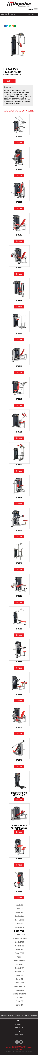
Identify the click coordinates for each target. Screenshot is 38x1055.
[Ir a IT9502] (19, 124)
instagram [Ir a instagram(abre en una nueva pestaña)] (3, 10)
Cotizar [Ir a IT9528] (19, 734)
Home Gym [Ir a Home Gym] (19, 990)
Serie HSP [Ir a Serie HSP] (19, 972)
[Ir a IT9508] (19, 288)
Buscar (29, 14)
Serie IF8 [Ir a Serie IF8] (19, 1005)
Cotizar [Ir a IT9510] (19, 372)
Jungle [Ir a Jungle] (19, 957)
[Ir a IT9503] (19, 157)
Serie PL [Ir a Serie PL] (19, 950)
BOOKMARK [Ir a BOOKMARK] (19, 1035)
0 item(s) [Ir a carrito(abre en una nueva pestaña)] (12, 14)
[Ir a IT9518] (19, 485)
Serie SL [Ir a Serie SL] (19, 975)
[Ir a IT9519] (19, 518)
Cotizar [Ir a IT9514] (19, 438)
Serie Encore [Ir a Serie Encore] (19, 961)
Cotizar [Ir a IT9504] (19, 208)
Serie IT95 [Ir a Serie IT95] (19, 942)
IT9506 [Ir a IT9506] (19, 268)
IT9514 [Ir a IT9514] (19, 432)
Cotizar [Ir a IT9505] (19, 241)
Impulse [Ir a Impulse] (4, 1015)
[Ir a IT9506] (19, 256)
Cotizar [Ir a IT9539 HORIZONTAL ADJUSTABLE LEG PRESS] (19, 832)
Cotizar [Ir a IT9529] (19, 766)
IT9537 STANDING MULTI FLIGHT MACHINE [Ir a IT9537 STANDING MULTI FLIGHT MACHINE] (19, 793)
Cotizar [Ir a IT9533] (19, 865)
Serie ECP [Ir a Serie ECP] (19, 968)
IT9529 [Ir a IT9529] (19, 760)
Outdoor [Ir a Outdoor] (19, 998)
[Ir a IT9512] (19, 387)
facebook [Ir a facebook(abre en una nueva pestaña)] (6, 10)
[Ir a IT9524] (19, 650)
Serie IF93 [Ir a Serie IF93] (19, 946)
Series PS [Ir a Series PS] (19, 927)
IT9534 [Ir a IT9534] (19, 891)
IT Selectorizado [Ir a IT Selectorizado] (20, 938)
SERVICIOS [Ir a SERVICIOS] (19, 1015)
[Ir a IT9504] (19, 190)
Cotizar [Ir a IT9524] (19, 668)
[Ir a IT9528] (19, 715)
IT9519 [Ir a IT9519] (19, 530)
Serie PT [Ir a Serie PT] (19, 912)
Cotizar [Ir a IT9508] (19, 307)
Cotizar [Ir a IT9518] (19, 504)
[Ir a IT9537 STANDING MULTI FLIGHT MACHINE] (19, 781)
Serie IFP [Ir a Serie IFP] (19, 979)
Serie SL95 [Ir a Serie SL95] (19, 983)
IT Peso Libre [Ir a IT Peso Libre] (19, 935)
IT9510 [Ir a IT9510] (19, 366)
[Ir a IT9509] (19, 321)
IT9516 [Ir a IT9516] (19, 465)
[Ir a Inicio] (19, 7)
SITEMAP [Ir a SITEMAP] (19, 1031)
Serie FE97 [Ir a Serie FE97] (19, 953)
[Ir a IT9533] (19, 847)
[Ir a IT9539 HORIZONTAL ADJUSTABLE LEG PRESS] (19, 814)
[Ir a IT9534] (19, 879)
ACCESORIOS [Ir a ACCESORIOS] (19, 1024)
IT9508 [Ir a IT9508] (19, 301)
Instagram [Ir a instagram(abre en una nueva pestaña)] (21, 1042)
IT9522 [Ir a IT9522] (19, 629)
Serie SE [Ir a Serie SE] (19, 1001)
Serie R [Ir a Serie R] (19, 905)
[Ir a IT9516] (19, 453)
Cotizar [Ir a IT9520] (19, 569)
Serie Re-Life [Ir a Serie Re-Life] (19, 986)
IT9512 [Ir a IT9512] (19, 399)
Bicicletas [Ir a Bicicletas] (19, 916)
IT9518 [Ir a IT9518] (19, 498)
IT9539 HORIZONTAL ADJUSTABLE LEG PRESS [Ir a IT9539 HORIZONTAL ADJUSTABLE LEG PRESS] (19, 826)
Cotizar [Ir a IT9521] (19, 602)
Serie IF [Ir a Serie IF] (19, 964)
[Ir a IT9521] (19, 584)
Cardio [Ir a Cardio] (26, 1015)
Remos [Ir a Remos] (20, 924)
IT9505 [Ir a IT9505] (19, 235)
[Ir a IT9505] (19, 223)
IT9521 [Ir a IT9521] (19, 596)
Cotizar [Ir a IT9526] (19, 701)
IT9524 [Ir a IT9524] (19, 662)
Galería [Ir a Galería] (11, 1015)
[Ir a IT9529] (19, 748)
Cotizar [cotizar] (9, 81)
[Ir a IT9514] (19, 420)
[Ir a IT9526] (19, 682)
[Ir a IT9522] (19, 617)
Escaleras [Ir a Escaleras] (19, 920)
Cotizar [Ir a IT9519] (19, 537)
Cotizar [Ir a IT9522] (19, 635)
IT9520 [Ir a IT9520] (19, 563)
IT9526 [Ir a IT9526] (19, 694)
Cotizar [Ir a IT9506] (19, 274)
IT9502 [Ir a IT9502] (19, 136)
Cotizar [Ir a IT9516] (19, 471)
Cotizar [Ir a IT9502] (19, 143)
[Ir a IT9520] (19, 551)
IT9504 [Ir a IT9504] (19, 202)
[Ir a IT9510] (19, 354)
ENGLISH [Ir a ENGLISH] (34, 14)
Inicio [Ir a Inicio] (19, 1020)
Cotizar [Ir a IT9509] (19, 340)
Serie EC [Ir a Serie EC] (19, 909)
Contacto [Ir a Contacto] (19, 1027)
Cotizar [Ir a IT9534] (19, 898)
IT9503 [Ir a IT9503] (19, 169)
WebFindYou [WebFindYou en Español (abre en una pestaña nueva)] (28, 1052)
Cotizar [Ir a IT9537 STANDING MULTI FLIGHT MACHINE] (19, 799)
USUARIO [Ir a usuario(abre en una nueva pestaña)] (4, 14)
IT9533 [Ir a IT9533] (19, 859)
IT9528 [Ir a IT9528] (19, 727)
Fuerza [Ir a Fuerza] (19, 931)
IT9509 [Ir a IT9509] (19, 333)
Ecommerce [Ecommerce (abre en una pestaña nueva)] (17, 1052)
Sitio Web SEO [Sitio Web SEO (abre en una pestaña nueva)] (9, 1052)
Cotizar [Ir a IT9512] (19, 405)
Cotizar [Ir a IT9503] (19, 175)
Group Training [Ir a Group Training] (19, 994)
